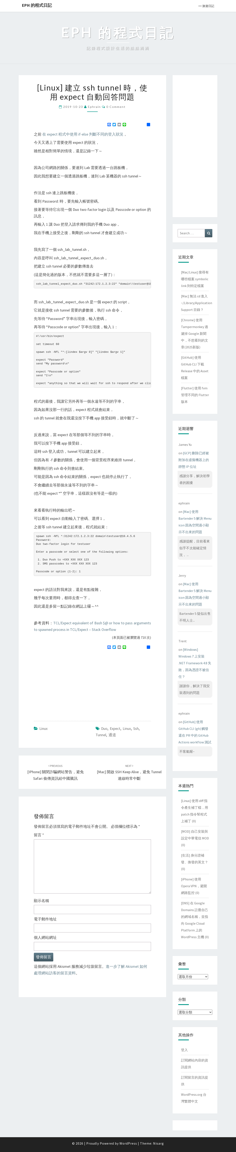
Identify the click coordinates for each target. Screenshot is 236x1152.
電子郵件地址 (45, 919)
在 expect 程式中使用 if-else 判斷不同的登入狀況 (82, 134)
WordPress (128, 1143)
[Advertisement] (69, 683)
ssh (136, 728)
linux (127, 728)
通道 (112, 734)
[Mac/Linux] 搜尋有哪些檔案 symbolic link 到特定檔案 (195, 279)
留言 (39, 834)
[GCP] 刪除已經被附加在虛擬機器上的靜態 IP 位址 (193, 460)
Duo (104, 728)
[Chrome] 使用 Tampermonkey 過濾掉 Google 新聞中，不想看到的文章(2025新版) (194, 333)
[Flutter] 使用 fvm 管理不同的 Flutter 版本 (195, 395)
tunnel (101, 734)
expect (115, 728)
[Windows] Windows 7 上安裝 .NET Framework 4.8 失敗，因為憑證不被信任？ (194, 663)
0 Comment (116, 106)
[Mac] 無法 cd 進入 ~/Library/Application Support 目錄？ (196, 303)
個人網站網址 (45, 937)
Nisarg (158, 1143)
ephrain (94, 106)
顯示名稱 (41, 900)
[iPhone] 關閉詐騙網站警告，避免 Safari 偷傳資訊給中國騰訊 (55, 772)
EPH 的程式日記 (37, 5)
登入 (184, 1050)
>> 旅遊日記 (206, 6)
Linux (43, 728)
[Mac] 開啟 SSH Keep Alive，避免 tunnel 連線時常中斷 (129, 772)
